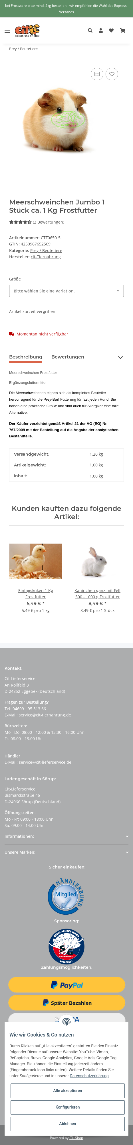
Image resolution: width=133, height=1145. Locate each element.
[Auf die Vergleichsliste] (97, 74)
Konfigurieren (67, 1107)
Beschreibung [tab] (25, 357)
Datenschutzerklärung (89, 1076)
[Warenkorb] (122, 31)
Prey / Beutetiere (46, 250)
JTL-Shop (76, 1137)
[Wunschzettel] (111, 31)
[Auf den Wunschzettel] (112, 74)
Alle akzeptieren (67, 1090)
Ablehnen (67, 1123)
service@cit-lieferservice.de (45, 762)
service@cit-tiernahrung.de (45, 715)
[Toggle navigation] (7, 26)
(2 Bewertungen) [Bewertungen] (36, 222)
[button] (92, 31)
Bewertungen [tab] (67, 357)
